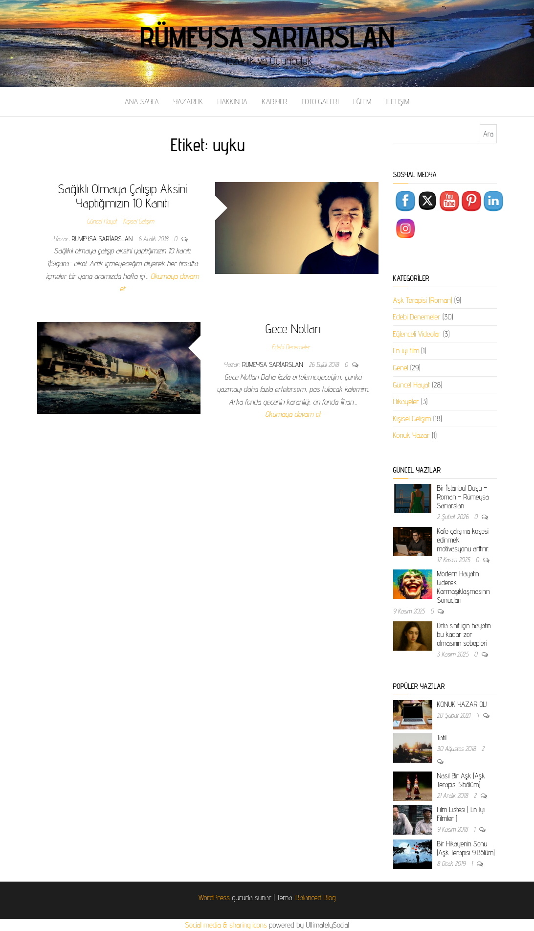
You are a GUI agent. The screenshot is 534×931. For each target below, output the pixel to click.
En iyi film (406, 350)
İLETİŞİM (397, 101)
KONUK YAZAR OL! (462, 704)
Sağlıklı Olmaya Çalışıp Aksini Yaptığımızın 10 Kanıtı (122, 195)
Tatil (441, 737)
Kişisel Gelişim (138, 221)
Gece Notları (293, 328)
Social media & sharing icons (227, 925)
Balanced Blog (315, 897)
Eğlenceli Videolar (417, 334)
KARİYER (274, 101)
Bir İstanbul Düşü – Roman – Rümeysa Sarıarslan (463, 497)
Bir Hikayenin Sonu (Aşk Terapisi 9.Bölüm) (466, 848)
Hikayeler (406, 401)
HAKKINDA (232, 101)
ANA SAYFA (142, 101)
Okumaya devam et (293, 414)
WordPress (214, 897)
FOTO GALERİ (320, 101)
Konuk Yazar (411, 435)
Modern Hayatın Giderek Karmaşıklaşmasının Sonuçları (463, 586)
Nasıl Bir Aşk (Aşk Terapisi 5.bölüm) (461, 780)
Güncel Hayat (102, 221)
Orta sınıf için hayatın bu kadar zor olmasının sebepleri (464, 634)
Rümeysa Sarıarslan (267, 36)
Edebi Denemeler (291, 347)
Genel (400, 367)
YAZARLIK (188, 101)
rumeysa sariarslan (102, 239)
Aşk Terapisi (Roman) (422, 300)
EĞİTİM (362, 101)
